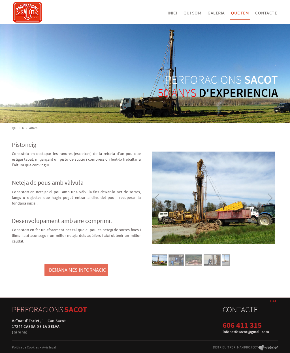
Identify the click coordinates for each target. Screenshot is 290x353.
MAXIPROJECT (247, 347)
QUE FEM (18, 128)
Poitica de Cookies (25, 347)
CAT (273, 300)
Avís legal (49, 347)
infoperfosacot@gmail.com (246, 331)
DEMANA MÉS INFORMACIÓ (77, 270)
